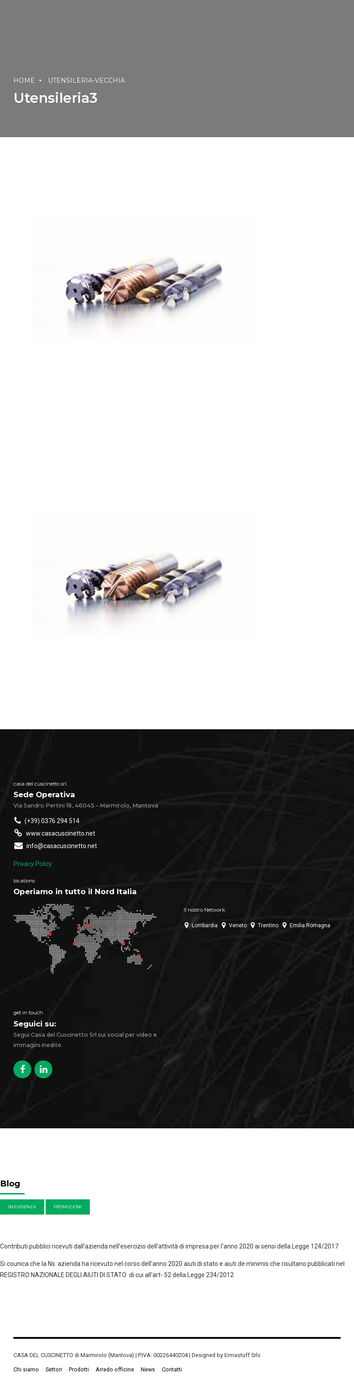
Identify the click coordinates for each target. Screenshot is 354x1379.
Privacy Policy (32, 863)
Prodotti (79, 1369)
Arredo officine (115, 1369)
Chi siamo (26, 1369)
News (148, 1369)
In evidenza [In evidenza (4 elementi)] (22, 1206)
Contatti (172, 1369)
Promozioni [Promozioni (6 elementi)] (68, 1206)
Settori (54, 1369)
